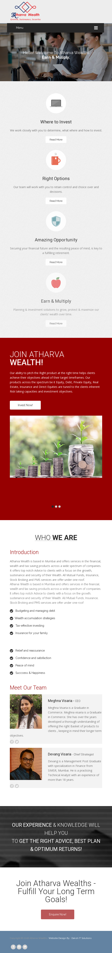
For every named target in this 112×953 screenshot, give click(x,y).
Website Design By (59, 938)
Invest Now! (25, 405)
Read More (56, 139)
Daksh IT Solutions (81, 938)
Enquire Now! (57, 914)
